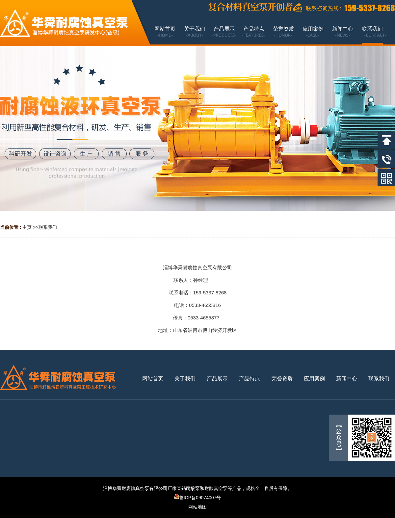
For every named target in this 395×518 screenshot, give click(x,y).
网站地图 (197, 506)
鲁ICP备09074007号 (197, 497)
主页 (27, 227)
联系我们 (48, 227)
